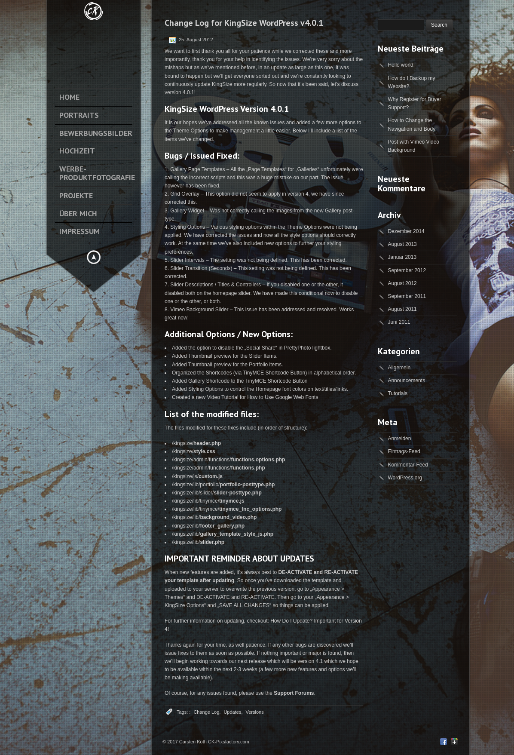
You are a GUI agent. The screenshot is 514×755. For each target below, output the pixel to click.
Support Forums (294, 693)
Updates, (232, 712)
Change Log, (206, 712)
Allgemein (399, 368)
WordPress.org (405, 478)
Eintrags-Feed (404, 451)
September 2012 (407, 270)
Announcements (406, 381)
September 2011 (407, 296)
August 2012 (402, 283)
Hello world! (401, 65)
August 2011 (402, 309)
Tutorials (397, 393)
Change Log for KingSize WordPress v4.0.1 (244, 22)
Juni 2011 (399, 322)
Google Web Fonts (296, 397)
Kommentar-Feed (408, 465)
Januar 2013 (402, 257)
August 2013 (402, 244)
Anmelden (399, 439)
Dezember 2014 (406, 231)
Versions (254, 712)
